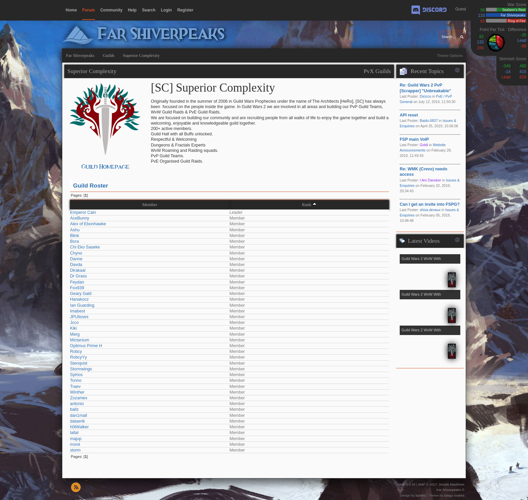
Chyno (76, 253)
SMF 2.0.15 (407, 484)
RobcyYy (78, 357)
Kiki (73, 328)
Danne (76, 259)
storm (75, 450)
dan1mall (78, 415)
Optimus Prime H (86, 345)
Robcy (76, 351)
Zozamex (78, 398)
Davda (76, 264)
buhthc (421, 495)
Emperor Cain (83, 212)
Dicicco (425, 96)
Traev (75, 386)
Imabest (77, 311)
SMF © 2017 (427, 484)
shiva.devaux (430, 210)
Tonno (75, 380)
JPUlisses (79, 316)
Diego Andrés (454, 495)
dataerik (77, 421)
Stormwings (81, 369)
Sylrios (76, 374)
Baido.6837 (429, 121)
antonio (77, 403)
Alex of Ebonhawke (88, 224)
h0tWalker (79, 427)
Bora (74, 241)
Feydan (77, 282)
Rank (306, 204)
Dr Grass (78, 276)
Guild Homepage (105, 167)
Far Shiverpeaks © (450, 490)
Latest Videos (423, 241)
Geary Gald (81, 293)
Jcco (74, 322)
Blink (74, 235)
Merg (74, 334)
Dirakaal (78, 270)
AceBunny (79, 218)
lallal (74, 432)
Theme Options (450, 56)
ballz (74, 409)
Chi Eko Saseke (85, 247)
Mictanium (79, 340)
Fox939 (77, 288)
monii (75, 444)
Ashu (74, 230)
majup (75, 438)
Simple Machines (451, 484)
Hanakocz (79, 299)
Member (149, 204)
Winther (77, 392)
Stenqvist (78, 363)
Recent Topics (426, 71)
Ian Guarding (82, 305)
